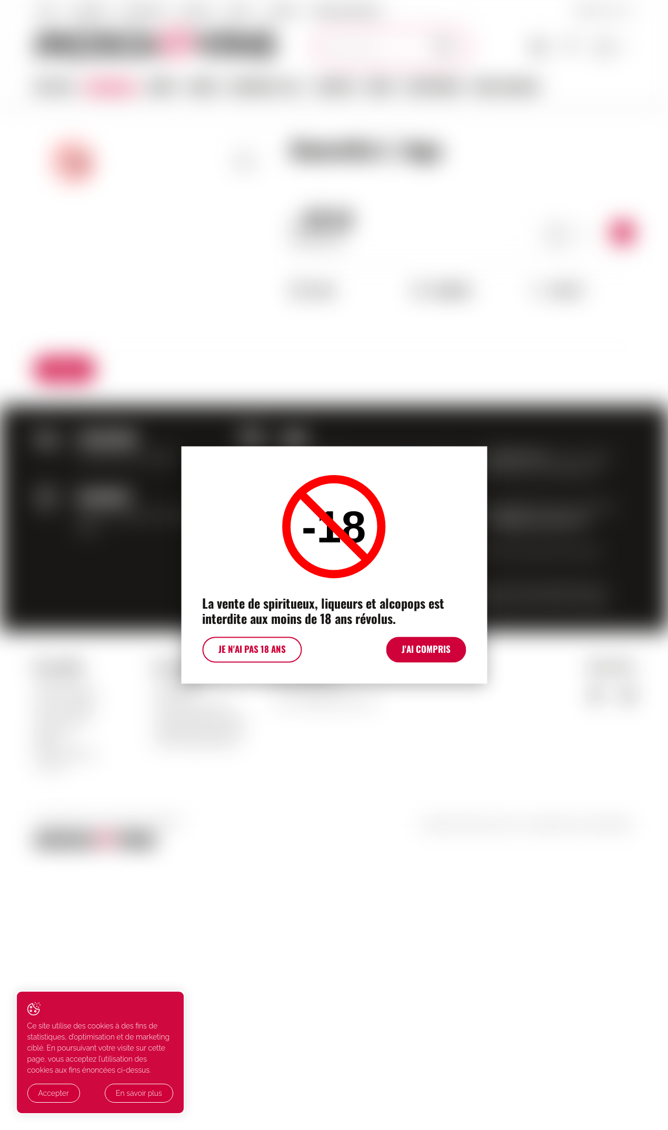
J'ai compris (429, 652)
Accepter (53, 1093)
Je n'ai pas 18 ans (249, 652)
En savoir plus (122, 1093)
